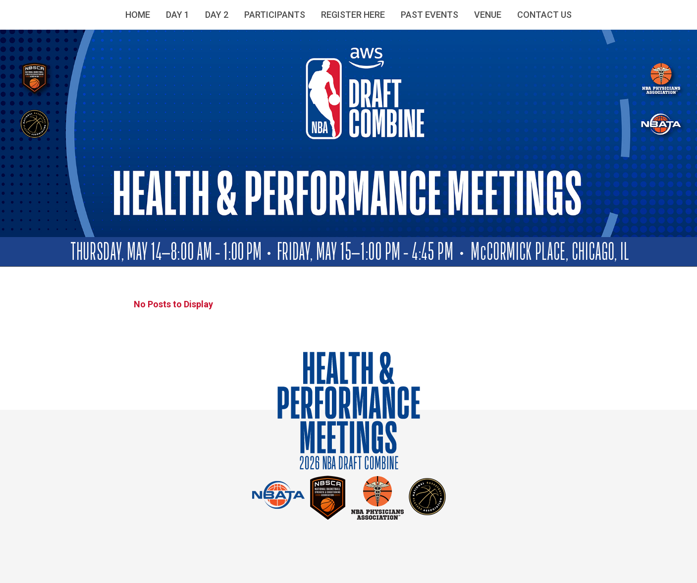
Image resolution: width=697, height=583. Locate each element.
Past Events (429, 14)
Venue (487, 14)
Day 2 (216, 14)
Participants (274, 14)
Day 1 (177, 14)
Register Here (353, 14)
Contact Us (544, 14)
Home (137, 14)
